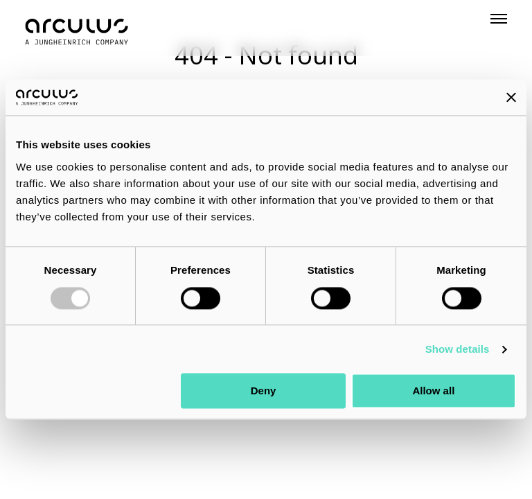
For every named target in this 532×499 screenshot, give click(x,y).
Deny (263, 391)
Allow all (433, 391)
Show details (457, 349)
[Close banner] (511, 98)
